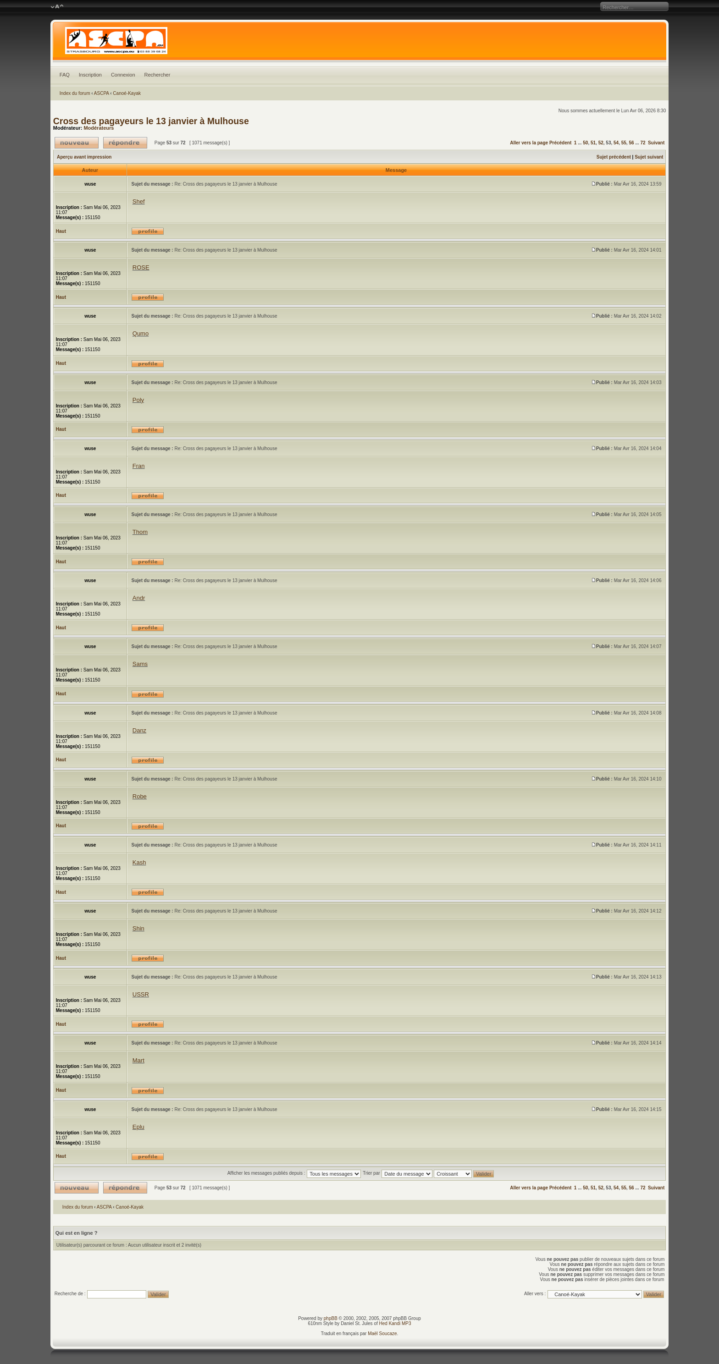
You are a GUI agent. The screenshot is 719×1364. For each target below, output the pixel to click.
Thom (140, 531)
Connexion (123, 74)
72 (642, 142)
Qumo (141, 333)
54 (616, 142)
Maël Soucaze (382, 1333)
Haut (61, 231)
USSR (141, 994)
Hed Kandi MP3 (395, 1323)
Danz (139, 730)
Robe (140, 796)
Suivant (656, 142)
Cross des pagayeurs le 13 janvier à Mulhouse (151, 121)
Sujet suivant (649, 157)
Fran (139, 465)
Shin (138, 928)
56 (631, 142)
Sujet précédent (614, 157)
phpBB (330, 1318)
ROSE (141, 267)
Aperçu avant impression (84, 157)
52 (600, 142)
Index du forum (75, 93)
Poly (138, 399)
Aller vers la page (529, 142)
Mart (138, 1060)
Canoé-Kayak (127, 93)
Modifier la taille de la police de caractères (57, 7)
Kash (139, 862)
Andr (139, 597)
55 (623, 142)
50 (585, 142)
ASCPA (101, 93)
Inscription (90, 74)
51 (593, 142)
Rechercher (157, 74)
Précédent (560, 142)
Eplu (138, 1126)
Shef (139, 201)
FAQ (65, 74)
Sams (140, 663)
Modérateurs (98, 128)
